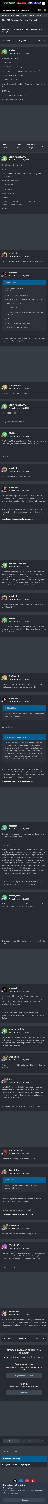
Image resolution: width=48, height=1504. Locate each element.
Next (40, 41)
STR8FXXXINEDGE (17, 157)
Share (11, 1441)
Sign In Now (24, 1393)
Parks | (12, 15)
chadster (13, 826)
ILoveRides (14, 1170)
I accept (23, 1500)
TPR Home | (5, 15)
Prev (8, 41)
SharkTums (14, 1057)
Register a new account (24, 1376)
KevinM (12, 50)
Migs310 (13, 253)
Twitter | (18, 15)
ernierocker (8, 27)
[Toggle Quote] (6, 282)
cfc (10, 1079)
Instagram (39, 15)
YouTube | (32, 15)
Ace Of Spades (15, 1150)
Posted (19, 53)
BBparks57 (14, 1245)
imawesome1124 (17, 1029)
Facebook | (25, 15)
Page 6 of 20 (24, 41)
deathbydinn (14, 896)
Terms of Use (8, 1488)
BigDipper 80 (15, 385)
